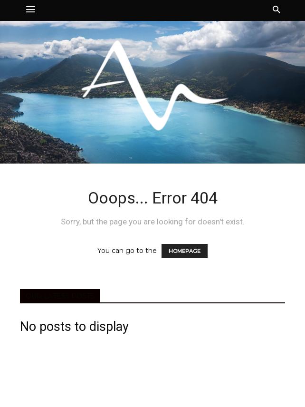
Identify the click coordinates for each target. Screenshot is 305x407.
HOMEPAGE (184, 251)
